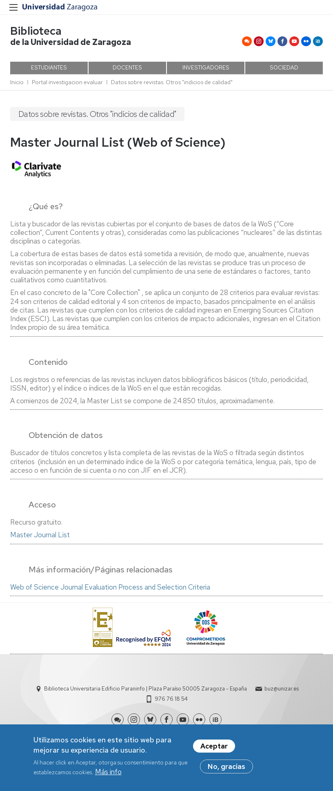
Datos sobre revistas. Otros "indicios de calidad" (172, 82)
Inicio (17, 82)
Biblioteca (36, 31)
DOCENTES (127, 67)
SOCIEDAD (284, 67)
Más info (108, 772)
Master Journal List (40, 534)
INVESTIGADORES (205, 67)
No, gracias (226, 767)
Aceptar (214, 746)
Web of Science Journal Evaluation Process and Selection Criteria (110, 587)
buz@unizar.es (281, 688)
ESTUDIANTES (49, 67)
